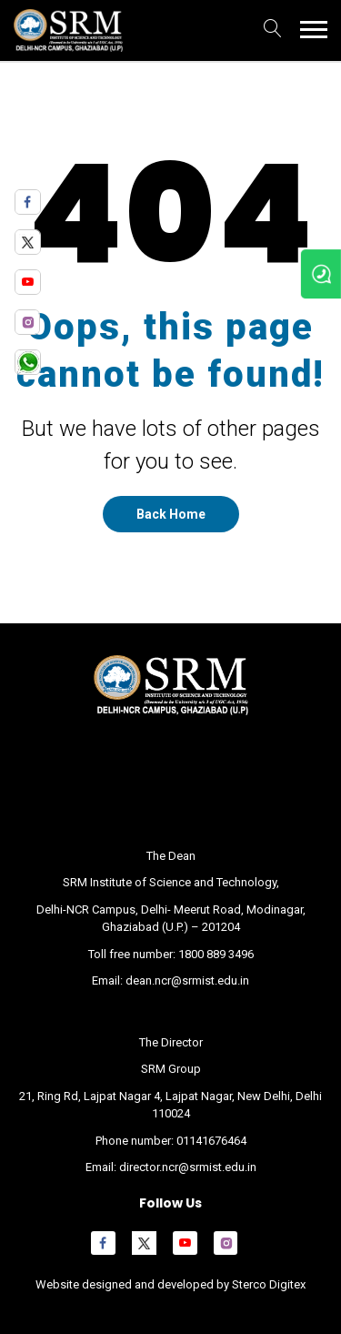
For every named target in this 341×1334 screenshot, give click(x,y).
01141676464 (211, 1140)
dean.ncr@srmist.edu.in (187, 980)
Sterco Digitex (267, 1284)
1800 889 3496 (216, 954)
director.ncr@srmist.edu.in (187, 1167)
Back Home (171, 514)
